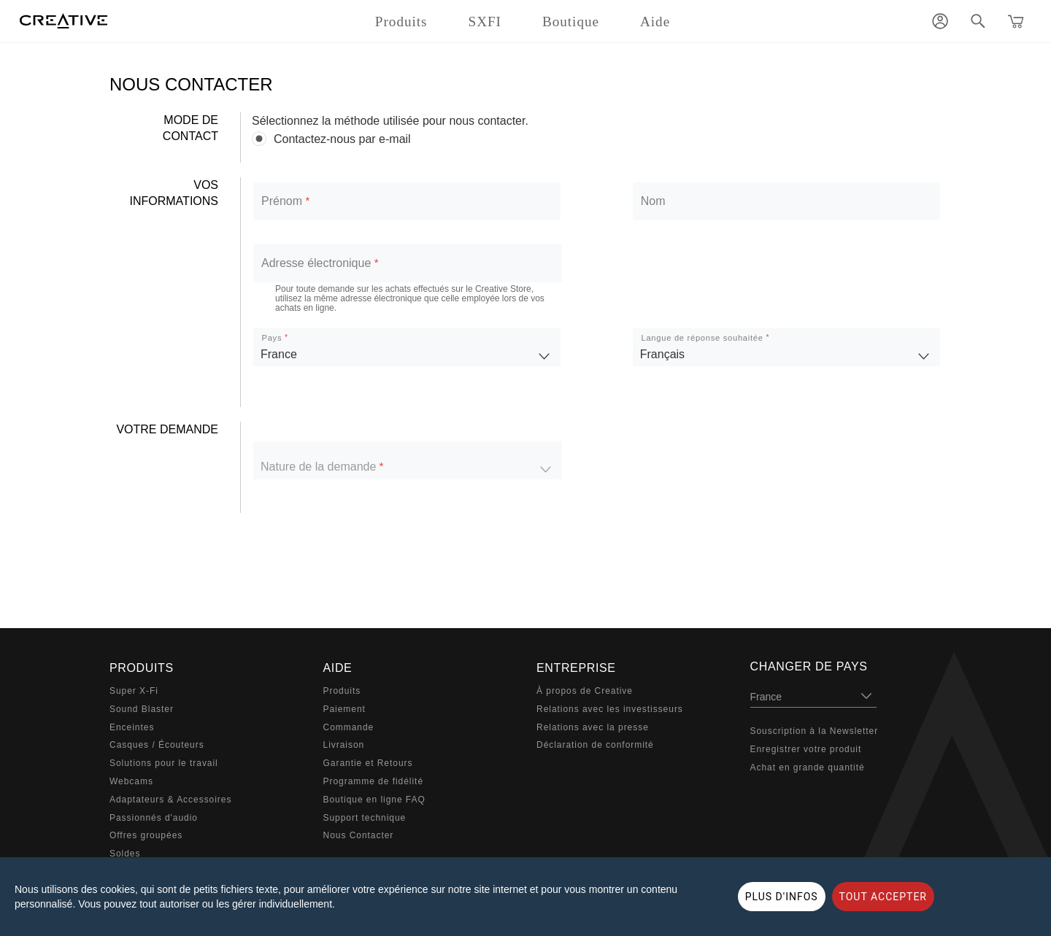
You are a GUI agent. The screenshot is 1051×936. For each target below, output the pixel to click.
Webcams (131, 781)
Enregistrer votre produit (806, 749)
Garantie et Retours (368, 763)
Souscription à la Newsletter (814, 731)
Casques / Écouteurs (156, 745)
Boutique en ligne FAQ (374, 799)
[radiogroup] (597, 139)
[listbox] (407, 347)
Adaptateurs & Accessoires (170, 799)
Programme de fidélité (373, 781)
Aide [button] (655, 21)
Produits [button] (401, 21)
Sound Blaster (141, 709)
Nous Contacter (358, 835)
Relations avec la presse (592, 727)
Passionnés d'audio (153, 818)
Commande (348, 727)
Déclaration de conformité (595, 745)
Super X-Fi (133, 691)
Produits (342, 691)
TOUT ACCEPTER (883, 896)
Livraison (344, 745)
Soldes (124, 853)
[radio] (597, 139)
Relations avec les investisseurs (609, 709)
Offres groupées (145, 835)
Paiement (344, 709)
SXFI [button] (485, 21)
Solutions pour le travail (163, 763)
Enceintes (131, 727)
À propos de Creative (584, 691)
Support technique (365, 818)
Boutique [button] (570, 21)
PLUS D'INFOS (781, 896)
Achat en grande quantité (807, 767)
